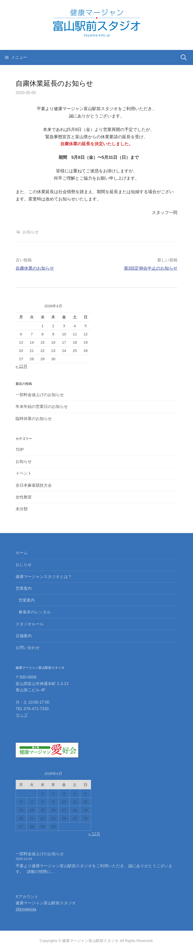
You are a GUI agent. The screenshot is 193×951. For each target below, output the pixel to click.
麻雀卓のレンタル (35, 612)
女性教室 (24, 497)
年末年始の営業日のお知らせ (42, 406)
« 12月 (21, 366)
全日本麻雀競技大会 (34, 485)
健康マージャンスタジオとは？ (44, 576)
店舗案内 (24, 636)
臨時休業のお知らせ (34, 418)
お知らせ (31, 232)
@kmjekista (26, 909)
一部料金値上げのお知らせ (40, 395)
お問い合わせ (28, 647)
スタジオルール (30, 624)
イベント (24, 473)
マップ (22, 715)
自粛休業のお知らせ (35, 268)
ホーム (22, 553)
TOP (20, 450)
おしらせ (24, 564)
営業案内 (24, 588)
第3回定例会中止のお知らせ (150, 268)
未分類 (22, 509)
